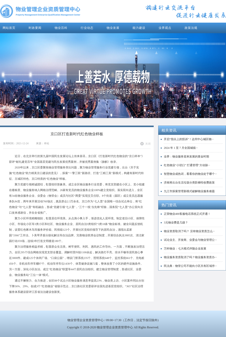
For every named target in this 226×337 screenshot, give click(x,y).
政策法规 (191, 27)
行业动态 (87, 27)
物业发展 (113, 27)
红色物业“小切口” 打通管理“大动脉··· (187, 165)
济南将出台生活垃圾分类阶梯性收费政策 (189, 182)
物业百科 (61, 27)
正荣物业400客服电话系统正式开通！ (187, 213)
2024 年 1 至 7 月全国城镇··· (181, 147)
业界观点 (165, 27)
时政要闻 (35, 27)
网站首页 (9, 27)
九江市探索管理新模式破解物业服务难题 (189, 191)
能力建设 (139, 27)
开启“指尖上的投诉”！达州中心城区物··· (189, 139)
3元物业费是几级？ (176, 222)
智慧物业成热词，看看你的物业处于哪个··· (190, 173)
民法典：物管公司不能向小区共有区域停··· (190, 265)
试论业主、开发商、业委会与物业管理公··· (190, 239)
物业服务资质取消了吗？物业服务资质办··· (190, 257)
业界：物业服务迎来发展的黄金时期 (186, 156)
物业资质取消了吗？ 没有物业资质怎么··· (189, 231)
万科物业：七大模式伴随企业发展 (185, 248)
